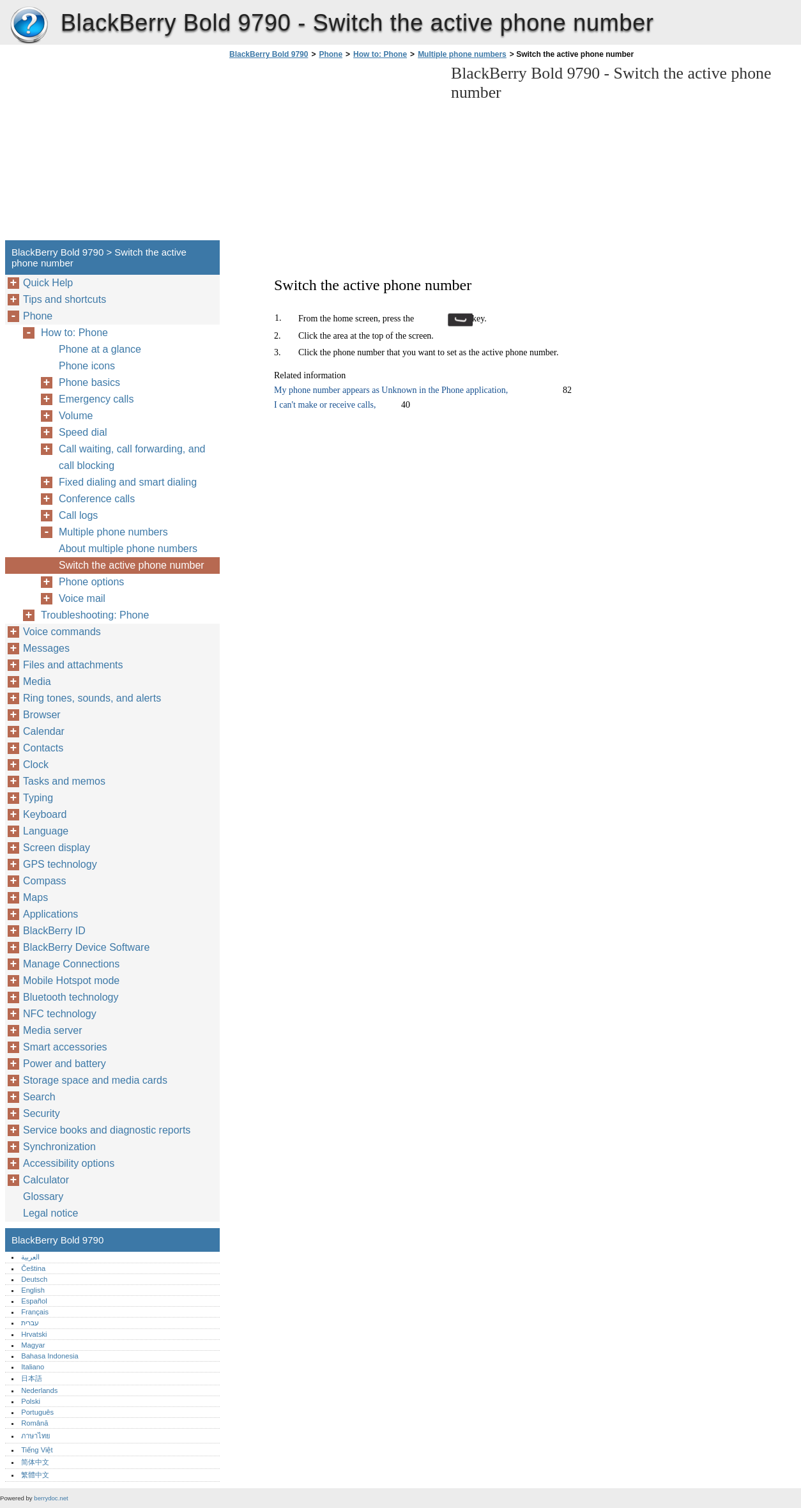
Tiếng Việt (36, 1450)
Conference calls (97, 498)
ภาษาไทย (35, 1436)
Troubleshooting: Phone (95, 615)
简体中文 (35, 1462)
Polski (30, 1401)
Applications (50, 914)
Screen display (56, 847)
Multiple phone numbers (462, 54)
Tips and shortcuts (64, 299)
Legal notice (50, 1213)
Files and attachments (73, 664)
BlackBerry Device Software (86, 947)
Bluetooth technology (70, 997)
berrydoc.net (51, 1498)
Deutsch (34, 1279)
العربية (30, 1257)
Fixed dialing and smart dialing (128, 482)
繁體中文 (35, 1475)
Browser (42, 714)
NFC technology (59, 1013)
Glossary (43, 1196)
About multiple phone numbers (128, 548)
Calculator (46, 1179)
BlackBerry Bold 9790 (29, 25)
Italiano (32, 1367)
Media (37, 681)
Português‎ (37, 1412)
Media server (52, 1030)
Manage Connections (71, 963)
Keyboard (45, 814)
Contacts (43, 747)
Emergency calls (96, 399)
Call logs (78, 515)
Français (35, 1312)
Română (34, 1423)
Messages (46, 648)
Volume (76, 415)
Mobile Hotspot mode (71, 980)
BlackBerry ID (54, 930)
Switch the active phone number (131, 565)
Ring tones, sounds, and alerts (92, 698)
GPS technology (60, 864)
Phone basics (89, 382)
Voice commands (62, 631)
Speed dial (83, 432)
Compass (44, 880)
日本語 (31, 1378)
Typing (38, 797)
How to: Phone (380, 54)
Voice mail (82, 598)
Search (39, 1096)
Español (34, 1301)
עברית (30, 1323)
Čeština (33, 1268)
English (33, 1290)
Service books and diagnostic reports (106, 1130)
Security (41, 1113)
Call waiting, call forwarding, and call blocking (132, 457)
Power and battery (64, 1063)
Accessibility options (68, 1163)
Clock (36, 764)
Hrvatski (34, 1334)
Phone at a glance (100, 349)
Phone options (91, 581)
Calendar (44, 731)
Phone (330, 54)
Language (45, 831)
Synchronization (59, 1146)
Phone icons (87, 365)
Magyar (33, 1345)
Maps (35, 897)
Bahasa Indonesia (50, 1356)
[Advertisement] (333, 153)
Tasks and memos (64, 781)
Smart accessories (65, 1047)
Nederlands (39, 1390)
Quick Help (48, 282)
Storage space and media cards (95, 1080)
